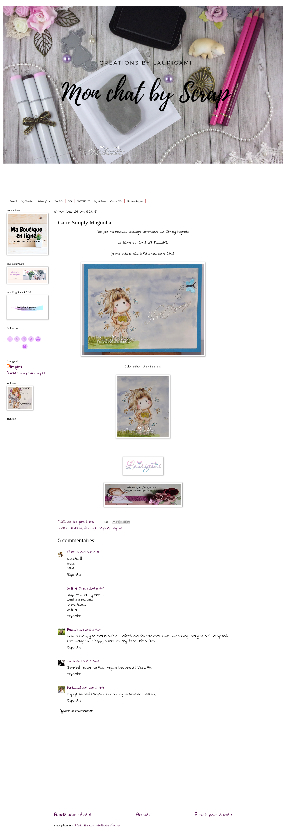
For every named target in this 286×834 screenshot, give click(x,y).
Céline (71, 552)
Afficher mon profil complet (26, 373)
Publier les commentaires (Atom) (97, 825)
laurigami (16, 366)
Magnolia (116, 528)
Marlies (71, 688)
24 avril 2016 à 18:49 (91, 588)
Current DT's (116, 201)
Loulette (72, 588)
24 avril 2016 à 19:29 (87, 630)
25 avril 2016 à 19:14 (90, 688)
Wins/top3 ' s (44, 201)
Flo (69, 661)
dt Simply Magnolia (96, 528)
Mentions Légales (135, 201)
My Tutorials (27, 201)
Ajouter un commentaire (76, 711)
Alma (70, 630)
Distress (76, 528)
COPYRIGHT (83, 201)
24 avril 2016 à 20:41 (85, 661)
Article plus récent (72, 814)
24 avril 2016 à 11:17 (89, 552)
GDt (70, 201)
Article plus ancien (213, 814)
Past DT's (59, 201)
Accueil (13, 201)
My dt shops (99, 201)
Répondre (74, 574)
